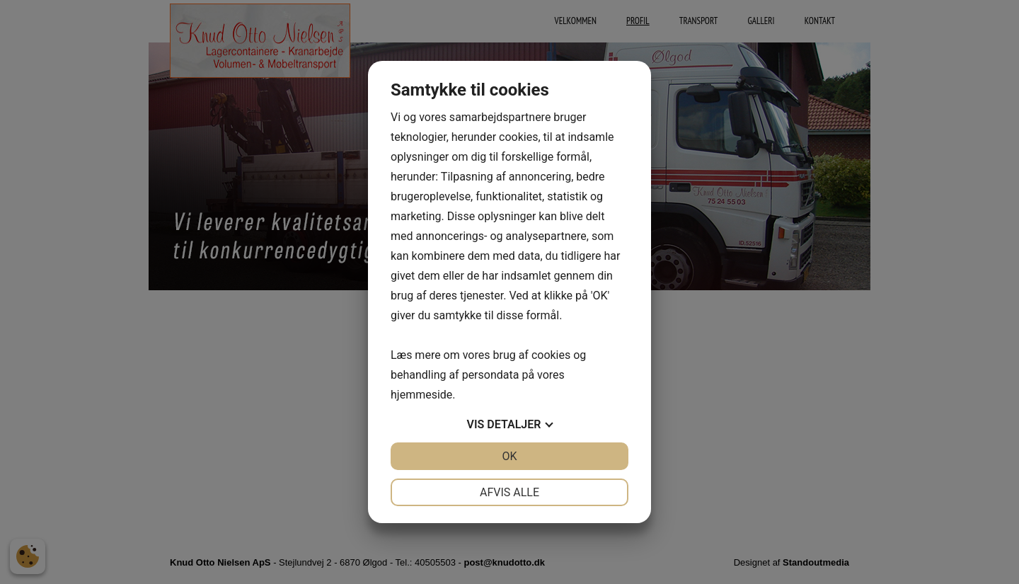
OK (509, 456)
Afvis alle (509, 492)
